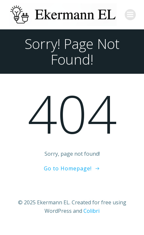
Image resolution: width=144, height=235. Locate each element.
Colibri (91, 210)
